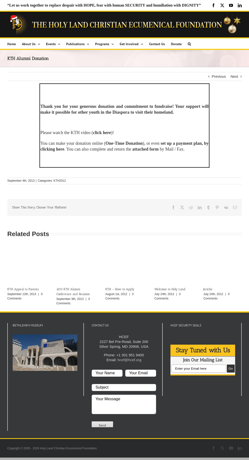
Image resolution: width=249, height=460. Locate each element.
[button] (189, 43)
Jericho (207, 289)
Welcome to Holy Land (170, 289)
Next (234, 76)
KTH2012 (59, 180)
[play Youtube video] (45, 352)
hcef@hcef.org (129, 360)
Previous (219, 76)
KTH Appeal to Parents (23, 289)
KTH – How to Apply (119, 289)
